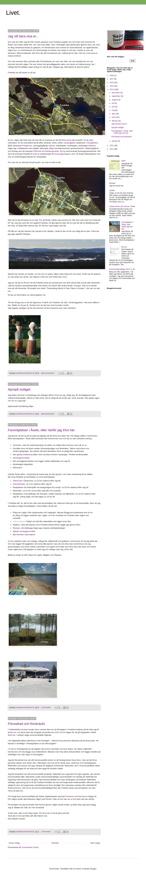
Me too (124, 247)
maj (113, 110)
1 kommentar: (46, 707)
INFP (123, 161)
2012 (64, 277)
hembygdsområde (27, 531)
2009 (42, 277)
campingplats (69, 143)
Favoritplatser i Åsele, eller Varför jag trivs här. (41, 430)
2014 (112, 86)
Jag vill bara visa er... (23, 36)
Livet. (13, 12)
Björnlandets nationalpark (24, 534)
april (114, 114)
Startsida (55, 843)
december (116, 93)
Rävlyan (92, 145)
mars (114, 117)
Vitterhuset (18, 481)
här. (9, 291)
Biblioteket (17, 467)
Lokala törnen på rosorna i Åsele (122, 206)
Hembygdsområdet (21, 458)
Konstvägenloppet (62, 154)
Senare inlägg (14, 843)
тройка (112, 190)
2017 (112, 79)
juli (113, 103)
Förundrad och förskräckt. (27, 724)
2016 (112, 83)
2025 (112, 75)
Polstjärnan (27, 145)
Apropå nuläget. (19, 389)
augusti (115, 100)
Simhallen (17, 445)
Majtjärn (16, 525)
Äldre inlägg (95, 843)
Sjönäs (52, 145)
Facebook (69, 796)
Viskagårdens (92, 143)
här (13, 735)
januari (115, 141)
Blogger (93, 869)
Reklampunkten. (52, 151)
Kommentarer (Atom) (30, 847)
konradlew (77, 869)
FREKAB (37, 151)
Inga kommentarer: (48, 373)
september (116, 96)
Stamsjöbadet (19, 484)
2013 (112, 89)
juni (113, 107)
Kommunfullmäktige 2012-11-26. (122, 269)
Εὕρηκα (112, 183)
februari (115, 121)
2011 (112, 149)
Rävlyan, (16, 528)
